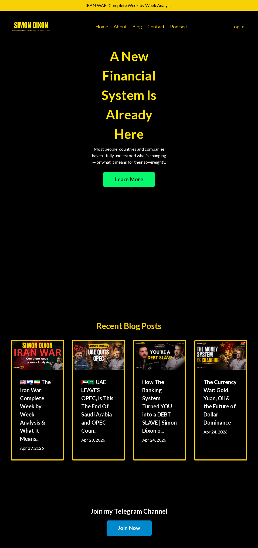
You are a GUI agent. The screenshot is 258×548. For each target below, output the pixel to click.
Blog (137, 26)
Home (101, 26)
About (120, 26)
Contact (156, 26)
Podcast (178, 26)
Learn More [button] (129, 179)
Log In (238, 26)
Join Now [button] (129, 528)
